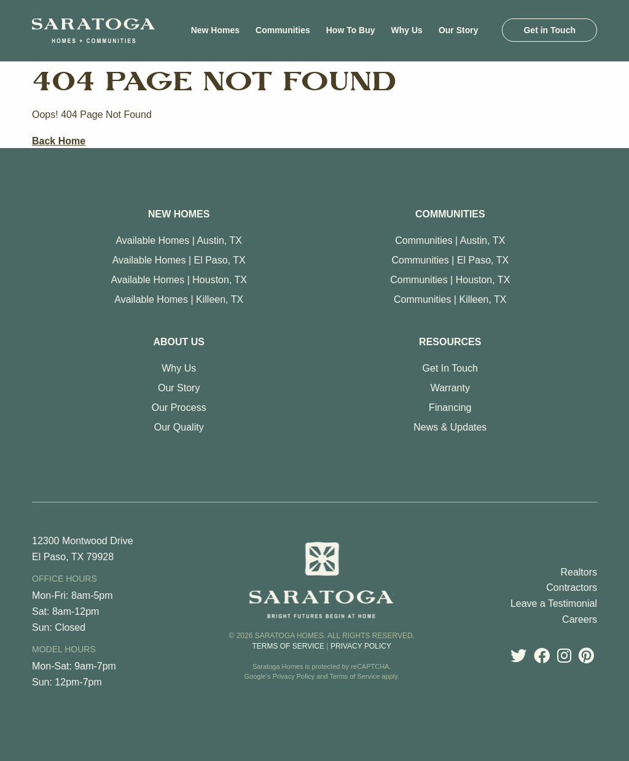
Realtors (578, 572)
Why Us (179, 368)
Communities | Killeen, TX (450, 299)
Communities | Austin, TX (450, 240)
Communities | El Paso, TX (450, 260)
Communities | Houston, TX (450, 280)
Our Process (179, 407)
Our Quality (179, 427)
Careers (579, 619)
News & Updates (449, 427)
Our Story (179, 388)
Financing (450, 407)
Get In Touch (450, 368)
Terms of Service (288, 646)
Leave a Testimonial (553, 603)
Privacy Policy (360, 646)
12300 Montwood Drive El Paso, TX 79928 (82, 549)
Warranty (450, 388)
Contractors (571, 587)
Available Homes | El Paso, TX (179, 260)
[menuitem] (215, 30)
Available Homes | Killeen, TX (178, 299)
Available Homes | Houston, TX (178, 280)
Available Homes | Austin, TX (178, 240)
